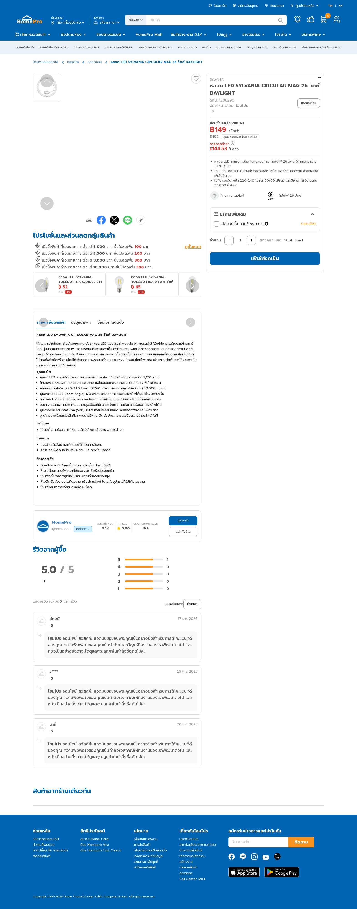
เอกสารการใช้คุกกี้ (146, 861)
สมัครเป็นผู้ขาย (245, 5)
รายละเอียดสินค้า (51, 322)
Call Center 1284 (192, 878)
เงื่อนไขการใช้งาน (145, 839)
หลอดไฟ (73, 62)
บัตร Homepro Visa (94, 844)
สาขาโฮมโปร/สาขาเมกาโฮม (197, 844)
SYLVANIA (217, 79)
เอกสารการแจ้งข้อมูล (148, 856)
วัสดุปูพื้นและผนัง (257, 47)
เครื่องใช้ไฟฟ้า (25, 47)
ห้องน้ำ (206, 47)
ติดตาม (301, 842)
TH (330, 5)
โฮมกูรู (222, 34)
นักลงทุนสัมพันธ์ (190, 850)
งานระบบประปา (187, 47)
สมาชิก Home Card (94, 839)
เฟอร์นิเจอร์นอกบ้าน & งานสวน (321, 47)
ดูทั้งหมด (193, 247)
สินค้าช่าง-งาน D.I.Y (186, 34)
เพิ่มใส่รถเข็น (265, 258)
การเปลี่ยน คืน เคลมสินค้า (50, 850)
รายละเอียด (308, 223)
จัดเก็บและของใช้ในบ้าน (118, 47)
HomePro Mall (149, 34)
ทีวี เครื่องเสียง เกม (86, 47)
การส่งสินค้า (142, 844)
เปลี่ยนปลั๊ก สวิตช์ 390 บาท (242, 224)
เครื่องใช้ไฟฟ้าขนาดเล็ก (54, 47)
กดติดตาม (82, 529)
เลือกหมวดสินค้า (33, 34)
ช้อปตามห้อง (71, 34)
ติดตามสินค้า (42, 856)
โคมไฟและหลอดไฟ (284, 47)
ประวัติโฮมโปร (188, 839)
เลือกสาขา (107, 22)
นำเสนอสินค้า (188, 867)
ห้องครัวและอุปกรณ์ (228, 47)
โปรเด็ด (281, 34)
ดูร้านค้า (183, 520)
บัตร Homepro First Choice (100, 850)
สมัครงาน (186, 861)
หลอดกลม (95, 62)
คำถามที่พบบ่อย (43, 844)
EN (340, 5)
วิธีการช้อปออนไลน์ (46, 839)
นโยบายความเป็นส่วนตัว (150, 850)
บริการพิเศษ (311, 34)
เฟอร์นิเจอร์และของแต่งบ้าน (155, 47)
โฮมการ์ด (217, 5)
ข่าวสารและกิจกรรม (192, 856)
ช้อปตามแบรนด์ (108, 34)
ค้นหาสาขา (274, 5)
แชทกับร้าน (183, 531)
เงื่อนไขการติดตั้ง (110, 322)
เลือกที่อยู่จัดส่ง (68, 22)
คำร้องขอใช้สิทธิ (145, 867)
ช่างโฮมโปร (251, 34)
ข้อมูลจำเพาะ (81, 322)
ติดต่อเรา (185, 873)
